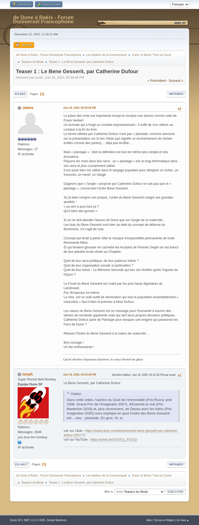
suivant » (176, 81)
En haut (21, 464)
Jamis (28, 107)
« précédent (156, 81)
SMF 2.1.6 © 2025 (34, 520)
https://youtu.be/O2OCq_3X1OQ (113, 439)
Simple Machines (57, 520)
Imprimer (176, 94)
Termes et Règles (164, 520)
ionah (28, 374)
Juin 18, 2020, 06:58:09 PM (79, 107)
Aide (149, 520)
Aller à (108, 491)
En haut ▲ (183, 520)
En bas (20, 94)
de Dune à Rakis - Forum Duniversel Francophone (43, 19)
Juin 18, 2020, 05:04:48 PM (79, 374)
